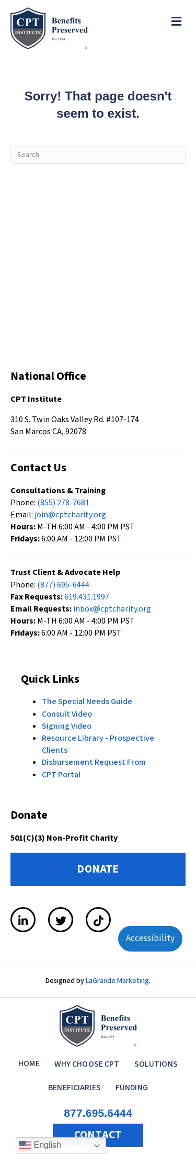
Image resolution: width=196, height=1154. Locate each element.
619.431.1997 (86, 597)
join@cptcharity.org (70, 515)
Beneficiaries (74, 1087)
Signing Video (66, 726)
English (40, 1145)
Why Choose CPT (87, 1064)
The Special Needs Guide (87, 701)
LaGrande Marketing (117, 981)
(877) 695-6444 (63, 585)
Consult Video (67, 714)
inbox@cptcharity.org (112, 609)
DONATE (98, 869)
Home (29, 1063)
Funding (132, 1087)
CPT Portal (61, 774)
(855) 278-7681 (63, 502)
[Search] (98, 155)
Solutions (156, 1064)
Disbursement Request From (94, 762)
